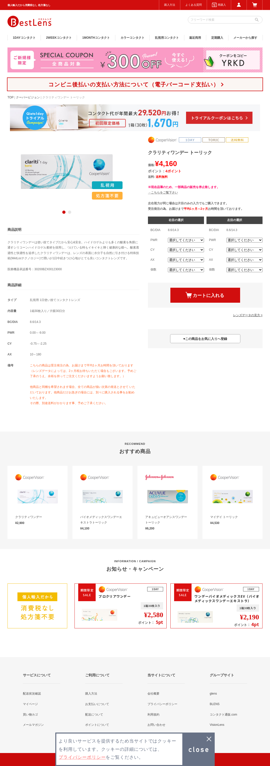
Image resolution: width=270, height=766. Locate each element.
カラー (132, 37)
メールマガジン (33, 725)
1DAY (24, 37)
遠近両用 (195, 37)
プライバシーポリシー (162, 704)
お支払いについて (97, 704)
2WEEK (59, 37)
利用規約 (153, 714)
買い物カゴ (30, 714)
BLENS (214, 704)
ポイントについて (97, 725)
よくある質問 (193, 4)
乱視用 (167, 37)
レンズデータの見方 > (248, 315)
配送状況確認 (32, 693)
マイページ (30, 704)
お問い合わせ (156, 725)
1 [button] (64, 212)
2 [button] (69, 212)
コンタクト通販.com (223, 714)
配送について (94, 714)
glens (213, 693)
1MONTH (96, 37)
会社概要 (153, 693)
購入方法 (169, 4)
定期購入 (217, 37)
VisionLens (217, 725)
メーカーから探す (245, 37)
